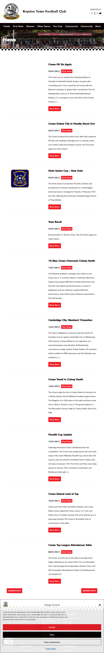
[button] (99, 604)
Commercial (71, 26)
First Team (18, 26)
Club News (67, 71)
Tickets (6, 26)
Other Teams (43, 26)
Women (30, 26)
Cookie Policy (51, 649)
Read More (55, 109)
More (98, 26)
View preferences (52, 642)
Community (87, 26)
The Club (57, 26)
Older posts (14, 591)
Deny (52, 635)
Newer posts (89, 591)
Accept (52, 627)
